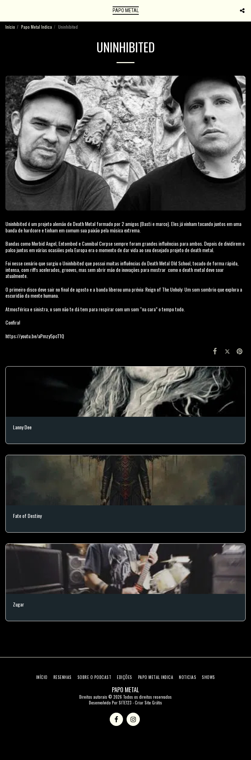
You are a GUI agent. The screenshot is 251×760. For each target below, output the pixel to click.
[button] (8, 10)
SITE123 (125, 702)
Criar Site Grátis (148, 702)
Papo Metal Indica (36, 27)
